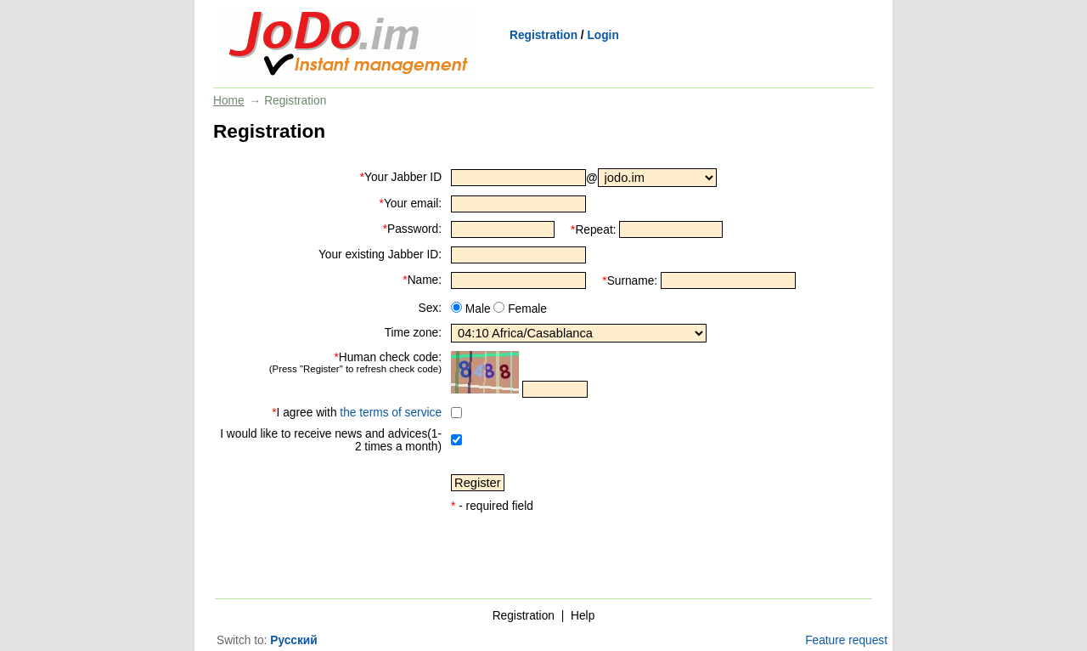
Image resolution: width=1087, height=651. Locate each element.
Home (229, 100)
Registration (543, 35)
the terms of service (391, 412)
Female (525, 309)
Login (602, 35)
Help (582, 615)
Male (476, 309)
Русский (293, 640)
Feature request (846, 640)
